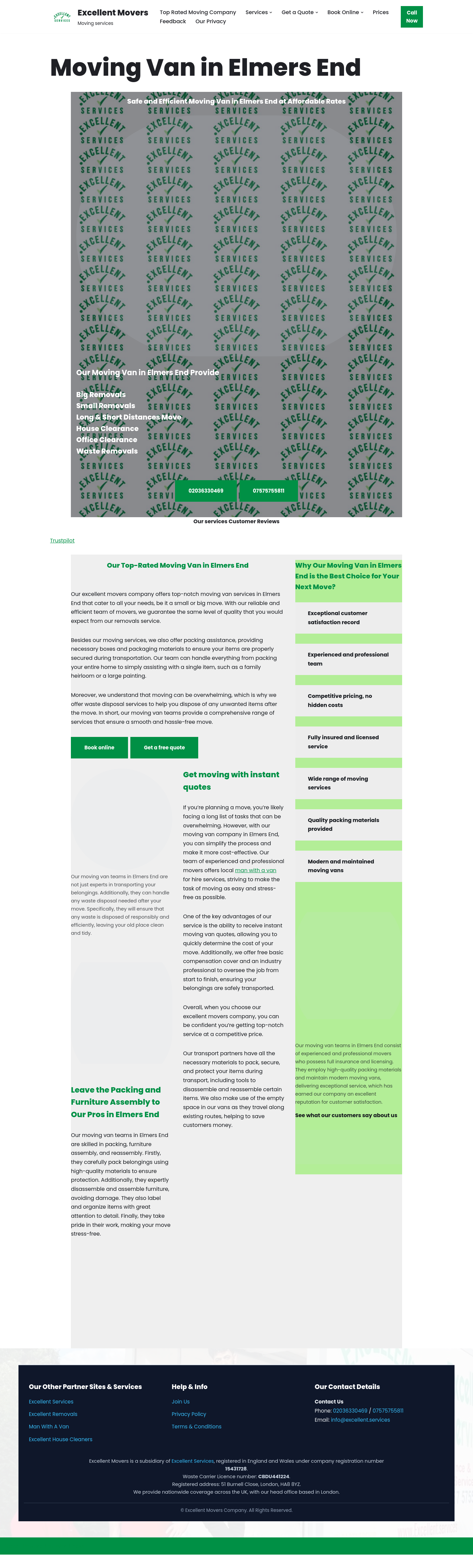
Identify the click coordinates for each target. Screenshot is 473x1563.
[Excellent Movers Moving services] (99, 16)
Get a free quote (164, 750)
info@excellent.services (360, 1428)
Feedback (173, 21)
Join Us (180, 1410)
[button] (272, 12)
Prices (383, 12)
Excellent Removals (53, 1422)
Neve (11, 1554)
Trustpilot (62, 541)
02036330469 (205, 491)
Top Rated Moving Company (198, 12)
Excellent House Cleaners (60, 1447)
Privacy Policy (189, 1422)
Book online (99, 750)
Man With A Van (49, 1435)
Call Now (412, 16)
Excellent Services (51, 1410)
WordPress (70, 1554)
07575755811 (269, 491)
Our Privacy (211, 21)
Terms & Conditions (196, 1435)
